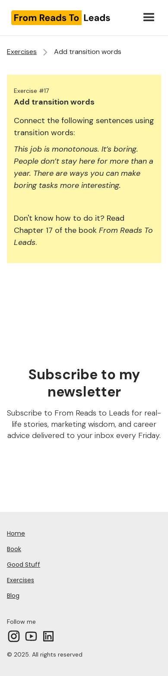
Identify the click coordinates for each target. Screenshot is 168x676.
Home (16, 533)
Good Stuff (23, 564)
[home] (71, 17)
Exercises (22, 51)
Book (14, 549)
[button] (149, 17)
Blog (13, 595)
